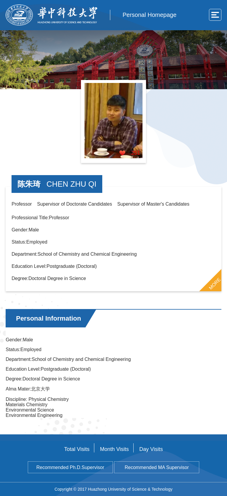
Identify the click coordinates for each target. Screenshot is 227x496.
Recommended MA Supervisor (157, 467)
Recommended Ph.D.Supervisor (70, 467)
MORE (214, 283)
